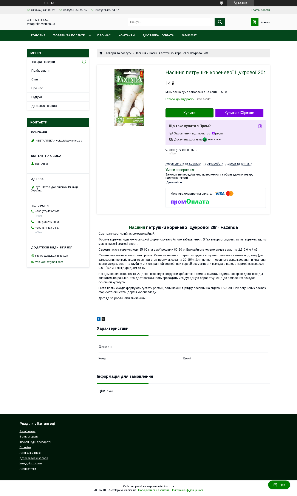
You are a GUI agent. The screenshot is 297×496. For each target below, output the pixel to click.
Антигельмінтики (30, 452)
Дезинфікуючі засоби (34, 458)
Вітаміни (25, 447)
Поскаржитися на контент (153, 490)
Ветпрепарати (29, 436)
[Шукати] (220, 22)
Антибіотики (28, 431)
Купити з (239, 113)
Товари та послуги (69, 35)
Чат (279, 485)
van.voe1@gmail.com (49, 261)
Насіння (140, 53)
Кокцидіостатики (31, 463)
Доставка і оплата (158, 35)
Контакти (127, 35)
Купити (190, 113)
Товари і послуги (43, 61)
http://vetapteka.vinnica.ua (51, 255)
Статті (35, 79)
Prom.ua (169, 486)
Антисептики (28, 468)
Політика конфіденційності (187, 490)
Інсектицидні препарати (35, 442)
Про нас (104, 35)
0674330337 (188, 35)
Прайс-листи (40, 70)
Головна (38, 35)
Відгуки (36, 97)
